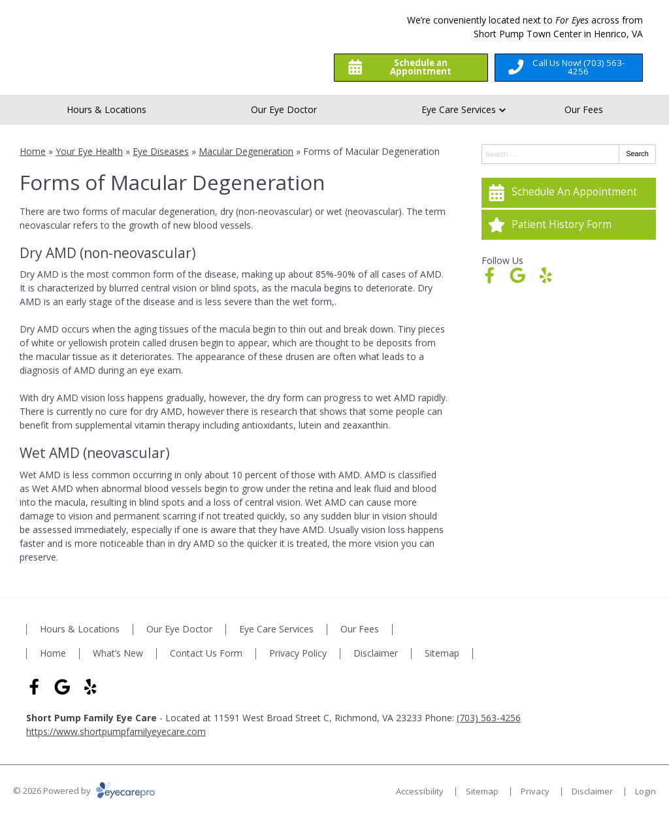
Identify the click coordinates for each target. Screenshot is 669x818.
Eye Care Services (458, 109)
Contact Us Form (206, 653)
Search (637, 153)
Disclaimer (375, 653)
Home (33, 151)
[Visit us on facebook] (489, 275)
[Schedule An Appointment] (568, 193)
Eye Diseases (161, 151)
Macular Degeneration (246, 151)
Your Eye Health (89, 151)
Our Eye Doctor (284, 109)
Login (645, 791)
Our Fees (583, 109)
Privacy (535, 791)
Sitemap (442, 653)
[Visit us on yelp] (546, 275)
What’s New (118, 653)
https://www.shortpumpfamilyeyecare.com (116, 731)
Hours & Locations (106, 109)
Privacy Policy (298, 653)
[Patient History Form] (568, 225)
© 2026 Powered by (84, 790)
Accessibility (420, 791)
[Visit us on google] (518, 275)
